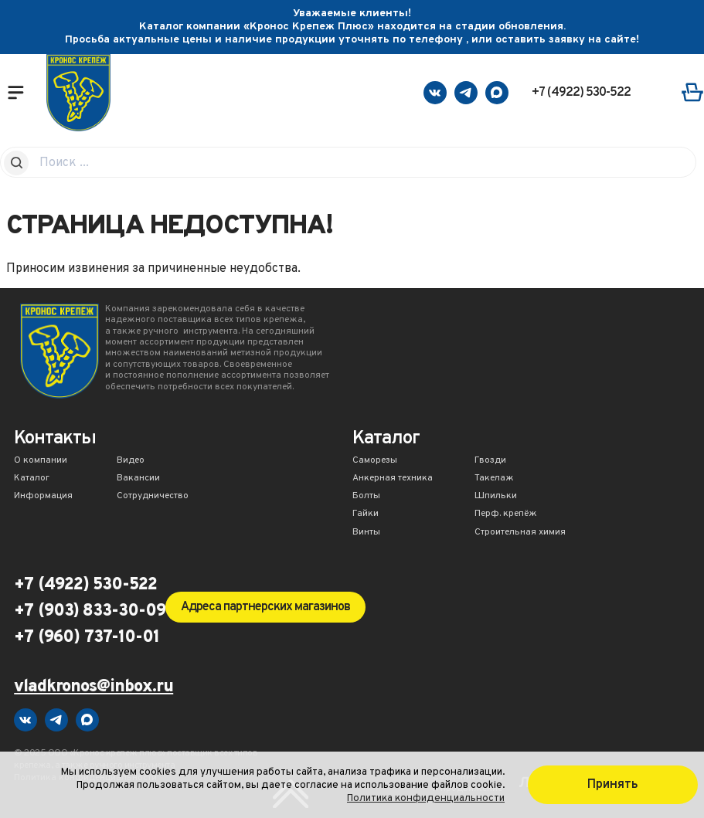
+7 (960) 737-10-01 (86, 638)
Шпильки (495, 496)
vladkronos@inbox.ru (93, 688)
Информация (43, 496)
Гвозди (490, 461)
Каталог (31, 478)
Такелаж (494, 478)
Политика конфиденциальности (426, 798)
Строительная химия (520, 533)
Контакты (55, 439)
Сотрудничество (153, 496)
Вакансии (138, 478)
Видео (131, 461)
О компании (40, 461)
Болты (366, 496)
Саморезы (374, 461)
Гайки (365, 514)
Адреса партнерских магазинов (265, 607)
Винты (366, 533)
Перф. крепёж (505, 514)
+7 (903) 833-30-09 (89, 611)
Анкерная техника (392, 478)
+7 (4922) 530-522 (581, 92)
